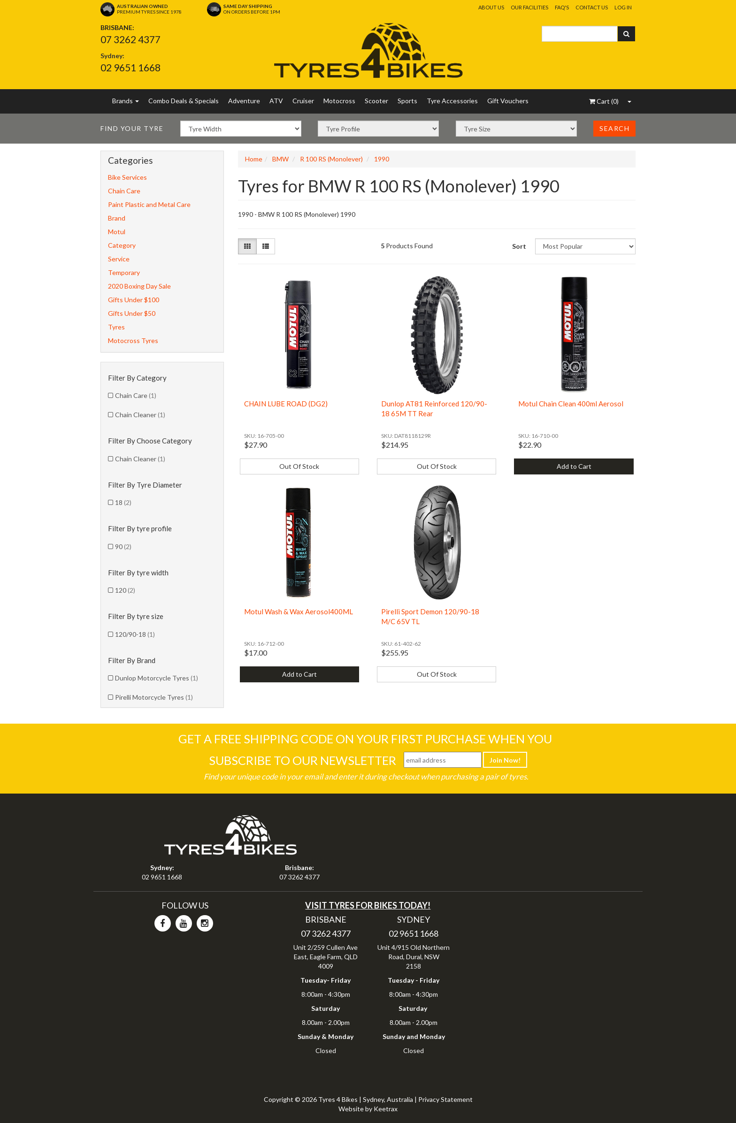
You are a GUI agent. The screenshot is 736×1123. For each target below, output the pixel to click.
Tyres (116, 327)
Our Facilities (529, 7)
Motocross (339, 101)
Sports (407, 101)
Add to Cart (574, 466)
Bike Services (127, 177)
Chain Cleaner (140, 415)
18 (123, 502)
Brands (125, 101)
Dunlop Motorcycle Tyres (156, 678)
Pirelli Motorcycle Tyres (154, 697)
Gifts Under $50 (131, 313)
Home (253, 159)
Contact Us (591, 7)
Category (122, 245)
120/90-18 (135, 634)
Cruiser (303, 101)
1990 (381, 159)
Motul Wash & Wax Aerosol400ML (298, 611)
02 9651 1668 (130, 67)
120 (125, 590)
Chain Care (124, 191)
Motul (116, 232)
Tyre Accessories (452, 101)
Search (614, 128)
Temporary (124, 272)
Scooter (376, 101)
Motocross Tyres (133, 340)
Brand (116, 218)
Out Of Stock (299, 466)
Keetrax (386, 1109)
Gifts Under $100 (133, 300)
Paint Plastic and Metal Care (149, 204)
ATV (276, 101)
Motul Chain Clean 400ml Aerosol (570, 403)
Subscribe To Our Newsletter (302, 760)
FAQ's (562, 7)
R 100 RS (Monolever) (331, 159)
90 (123, 546)
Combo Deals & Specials (183, 101)
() (604, 101)
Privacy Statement (445, 1099)
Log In (623, 7)
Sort (519, 246)
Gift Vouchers (508, 101)
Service (119, 259)
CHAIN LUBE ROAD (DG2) (286, 403)
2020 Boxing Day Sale (139, 286)
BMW (280, 159)
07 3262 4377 (130, 39)
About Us (491, 7)
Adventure (244, 101)
